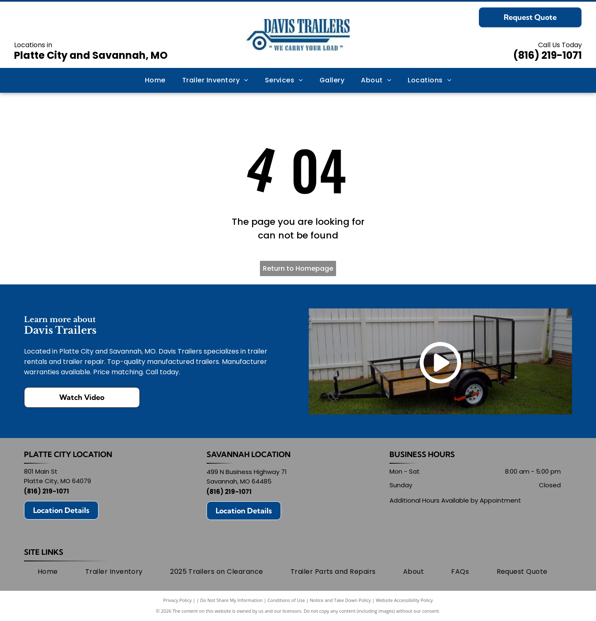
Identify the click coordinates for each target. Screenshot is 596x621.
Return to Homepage (298, 268)
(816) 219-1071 (547, 55)
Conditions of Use (286, 600)
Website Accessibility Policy (404, 600)
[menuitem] (155, 80)
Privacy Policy (177, 600)
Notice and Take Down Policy (340, 600)
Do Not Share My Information (231, 600)
